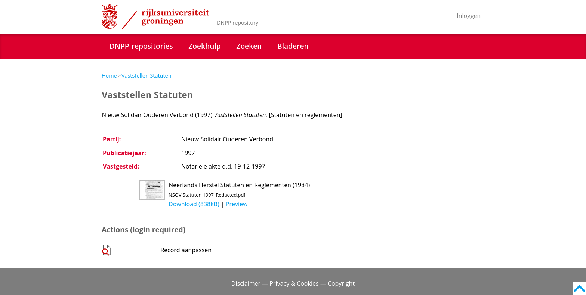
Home (109, 75)
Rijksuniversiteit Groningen (155, 17)
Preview (237, 204)
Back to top (579, 288)
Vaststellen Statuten (146, 75)
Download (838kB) (194, 204)
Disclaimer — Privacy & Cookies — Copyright (293, 283)
